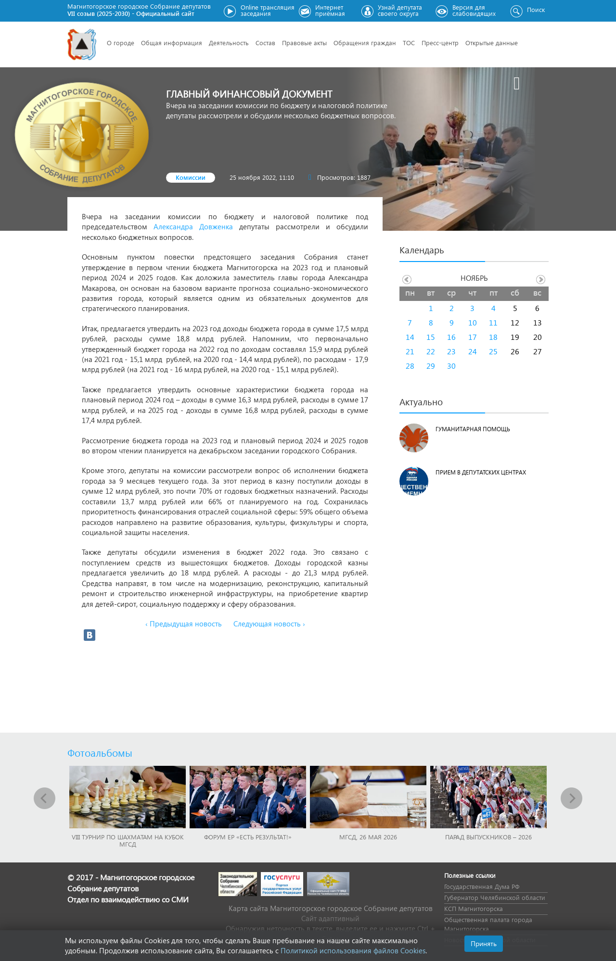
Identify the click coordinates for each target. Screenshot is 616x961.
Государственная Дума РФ (481, 886)
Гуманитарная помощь (473, 429)
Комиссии (190, 177)
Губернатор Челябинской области (494, 897)
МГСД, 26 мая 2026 (368, 836)
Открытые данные (491, 42)
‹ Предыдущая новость (183, 623)
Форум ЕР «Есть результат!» (248, 836)
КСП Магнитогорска (473, 908)
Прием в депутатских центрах (481, 472)
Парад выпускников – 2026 (488, 836)
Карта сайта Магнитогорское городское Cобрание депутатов (331, 908)
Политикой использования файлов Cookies (353, 950)
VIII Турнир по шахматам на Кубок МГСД (128, 840)
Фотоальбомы (99, 752)
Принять (484, 943)
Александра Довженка (193, 226)
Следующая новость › (269, 623)
